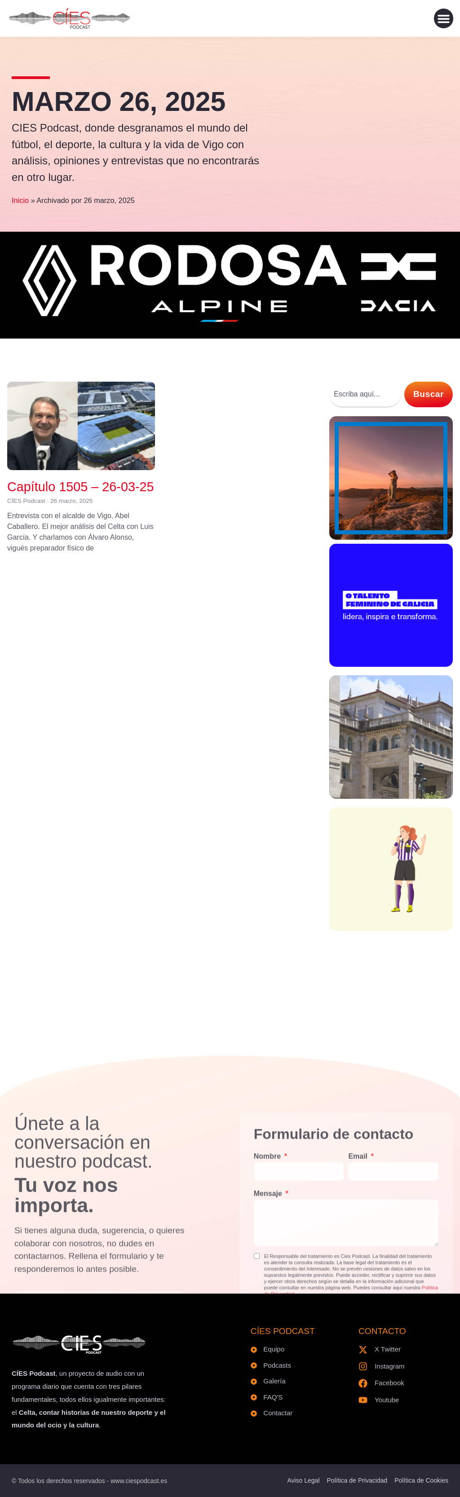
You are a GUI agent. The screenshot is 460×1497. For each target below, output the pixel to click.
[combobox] (365, 394)
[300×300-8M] (391, 928)
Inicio (20, 200)
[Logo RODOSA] (230, 324)
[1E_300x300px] (391, 537)
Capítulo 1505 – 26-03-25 (80, 487)
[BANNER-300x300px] (391, 664)
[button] (444, 18)
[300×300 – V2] (391, 796)
